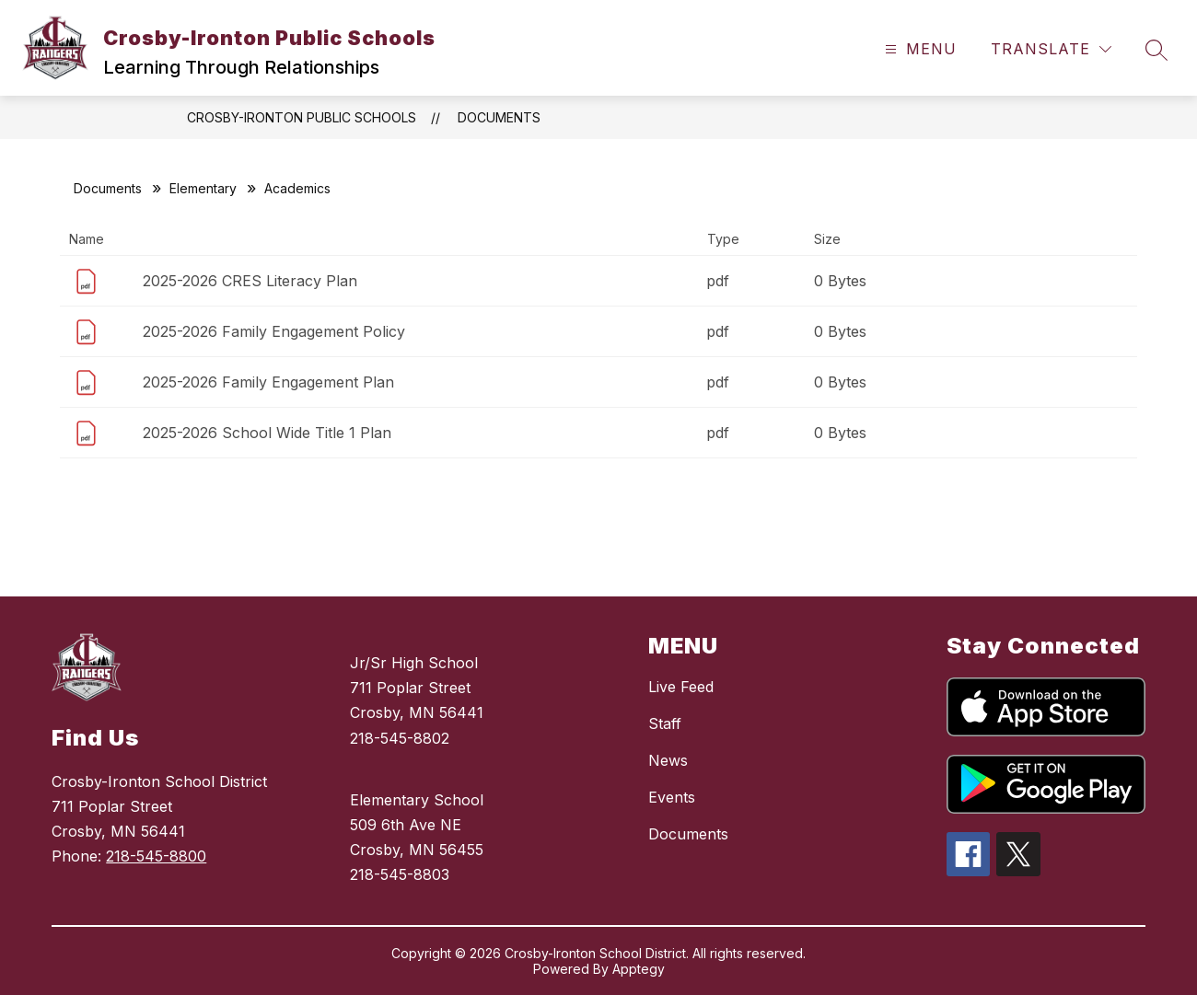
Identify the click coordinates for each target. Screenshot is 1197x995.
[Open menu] (918, 49)
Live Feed (681, 686)
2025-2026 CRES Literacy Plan (250, 281)
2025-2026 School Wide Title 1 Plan (267, 432)
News (668, 760)
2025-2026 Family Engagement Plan (268, 382)
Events (671, 797)
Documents (499, 117)
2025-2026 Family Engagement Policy (274, 331)
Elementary (203, 188)
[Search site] (1156, 50)
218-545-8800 (156, 856)
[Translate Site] (1051, 49)
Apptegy (638, 969)
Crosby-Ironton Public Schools (301, 117)
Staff (664, 723)
